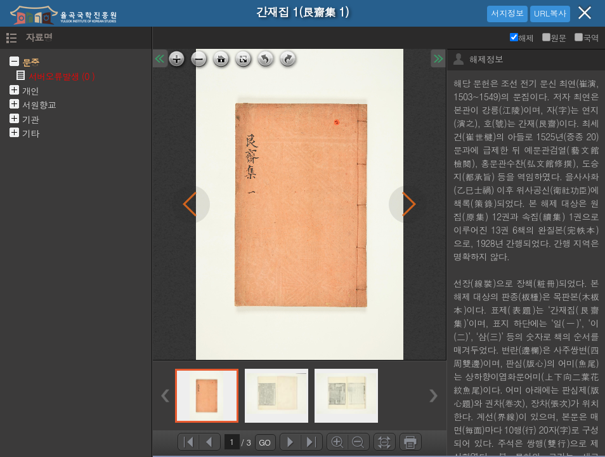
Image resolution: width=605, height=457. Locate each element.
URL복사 (550, 13)
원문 (554, 38)
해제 (522, 38)
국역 (587, 38)
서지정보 (507, 13)
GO (264, 442)
